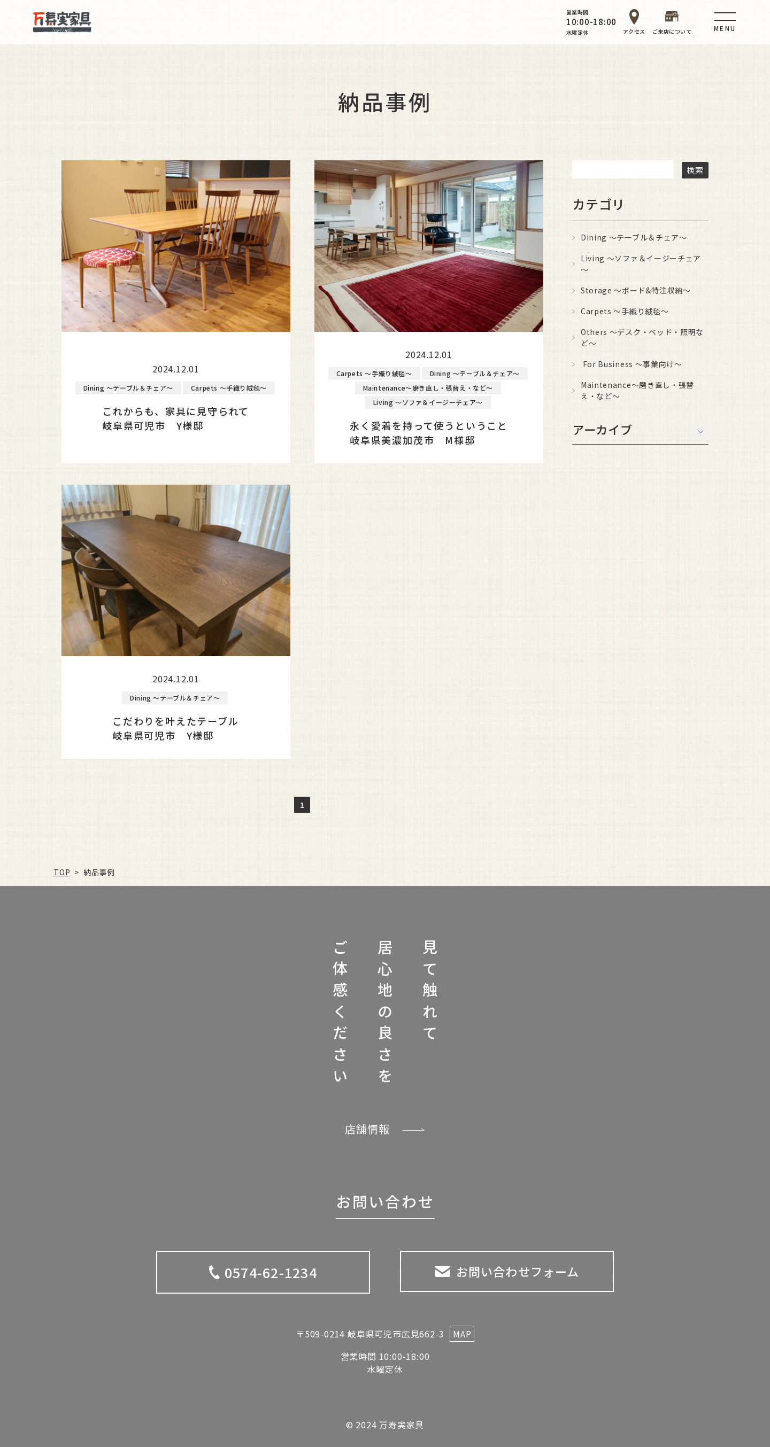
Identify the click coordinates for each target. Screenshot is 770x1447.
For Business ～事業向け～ (631, 364)
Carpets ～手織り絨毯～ (625, 311)
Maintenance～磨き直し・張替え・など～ (637, 390)
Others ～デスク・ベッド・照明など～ (642, 337)
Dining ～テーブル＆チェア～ (634, 237)
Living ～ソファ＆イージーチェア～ (641, 264)
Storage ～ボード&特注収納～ (636, 290)
